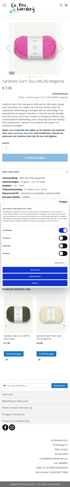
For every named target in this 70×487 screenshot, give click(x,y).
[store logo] (22, 8)
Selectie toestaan (35, 276)
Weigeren (35, 283)
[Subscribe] (59, 385)
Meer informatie (10, 171)
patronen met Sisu (23, 133)
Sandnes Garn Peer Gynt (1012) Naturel (49, 337)
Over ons (7, 394)
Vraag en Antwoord (13, 414)
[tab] (35, 171)
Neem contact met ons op (17, 407)
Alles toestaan (35, 270)
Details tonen (59, 263)
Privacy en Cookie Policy (16, 421)
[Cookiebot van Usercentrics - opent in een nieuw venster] (54, 202)
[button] (8, 48)
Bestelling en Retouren (15, 401)
